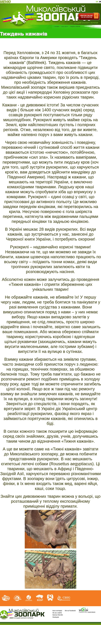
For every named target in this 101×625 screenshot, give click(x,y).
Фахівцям (56, 617)
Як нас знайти (57, 613)
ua (97, 2)
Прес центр (64, 26)
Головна (56, 26)
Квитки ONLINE (58, 615)
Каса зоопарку (57, 610)
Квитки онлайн (89, 16)
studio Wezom (91, 612)
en (100, 2)
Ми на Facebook (70, 610)
